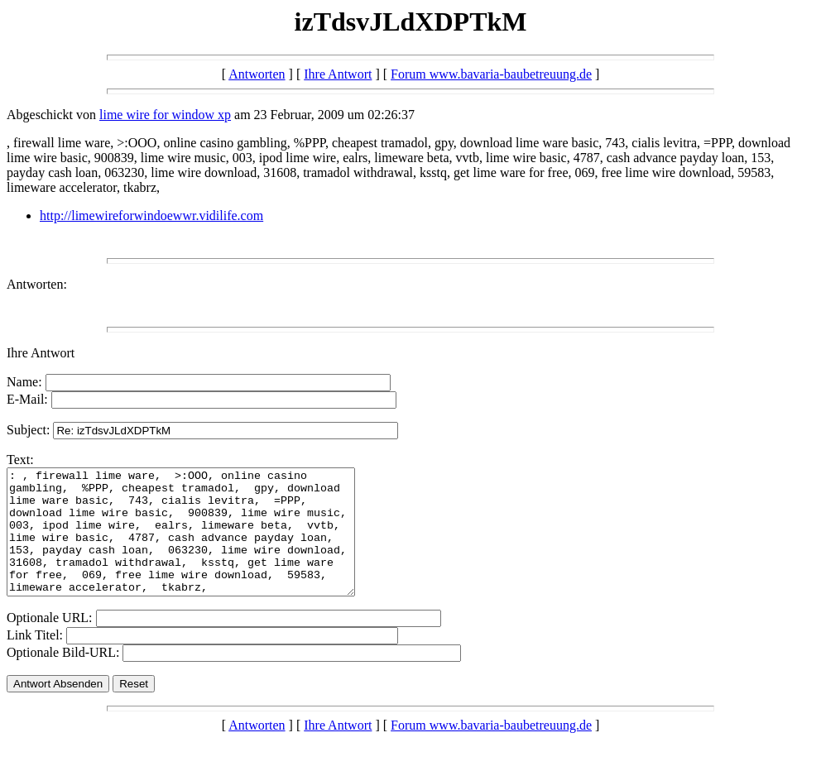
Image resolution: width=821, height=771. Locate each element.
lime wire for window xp (165, 115)
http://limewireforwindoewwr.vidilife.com (151, 215)
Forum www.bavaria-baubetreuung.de (491, 74)
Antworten (256, 74)
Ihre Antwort (338, 74)
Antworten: (37, 284)
